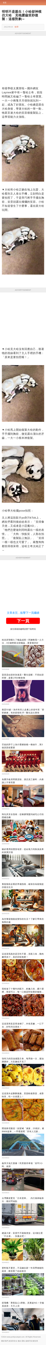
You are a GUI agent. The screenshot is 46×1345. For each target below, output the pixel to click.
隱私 (23, 1341)
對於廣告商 (33, 1341)
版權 (27, 1341)
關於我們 (4, 1341)
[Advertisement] (23, 60)
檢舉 (17, 27)
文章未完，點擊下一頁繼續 (23, 612)
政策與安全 (13, 1341)
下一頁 (23, 620)
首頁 (4, 3)
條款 (19, 1341)
